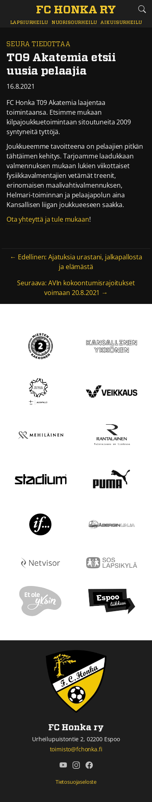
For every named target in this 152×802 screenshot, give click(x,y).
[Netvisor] (40, 562)
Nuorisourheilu (74, 22)
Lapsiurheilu (29, 22)
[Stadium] (40, 478)
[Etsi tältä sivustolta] (142, 9)
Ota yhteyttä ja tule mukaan (47, 219)
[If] (40, 523)
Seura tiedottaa (38, 44)
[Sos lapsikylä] (112, 562)
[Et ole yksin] (40, 600)
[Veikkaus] (112, 391)
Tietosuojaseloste (76, 781)
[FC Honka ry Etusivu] (76, 10)
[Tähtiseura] (40, 391)
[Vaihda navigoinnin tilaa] (10, 9)
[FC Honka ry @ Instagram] (76, 765)
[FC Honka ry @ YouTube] (63, 765)
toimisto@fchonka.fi (76, 749)
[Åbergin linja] (112, 523)
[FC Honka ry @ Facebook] (89, 765)
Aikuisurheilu (121, 22)
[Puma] (111, 478)
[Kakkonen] (40, 345)
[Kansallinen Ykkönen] (112, 345)
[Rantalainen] (112, 434)
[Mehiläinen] (40, 434)
